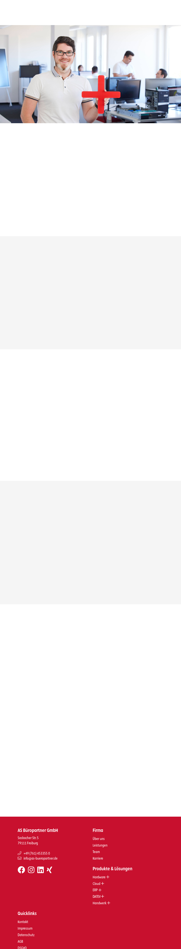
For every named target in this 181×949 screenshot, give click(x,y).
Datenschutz (26, 929)
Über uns (99, 833)
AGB (20, 936)
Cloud (98, 878)
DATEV (98, 891)
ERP (97, 884)
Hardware (101, 872)
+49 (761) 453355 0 (34, 848)
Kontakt (23, 916)
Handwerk (101, 898)
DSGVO (22, 942)
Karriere (98, 853)
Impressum (25, 923)
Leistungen (100, 840)
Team (96, 846)
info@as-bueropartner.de (38, 853)
